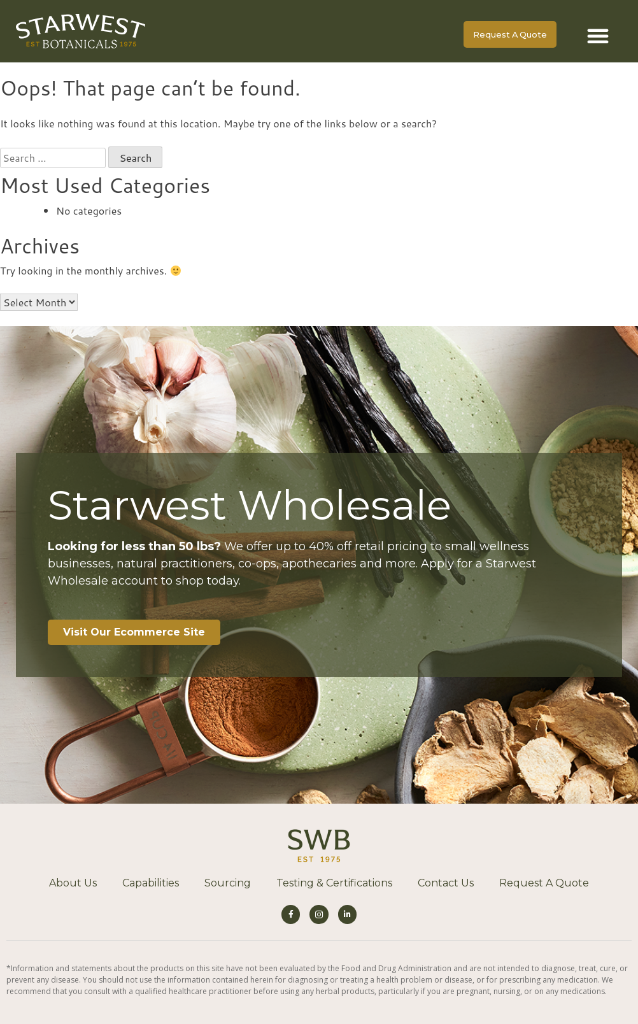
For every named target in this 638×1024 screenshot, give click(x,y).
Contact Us (446, 883)
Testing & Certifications (334, 883)
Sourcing (227, 883)
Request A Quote (544, 883)
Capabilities (150, 883)
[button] (598, 35)
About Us (73, 883)
